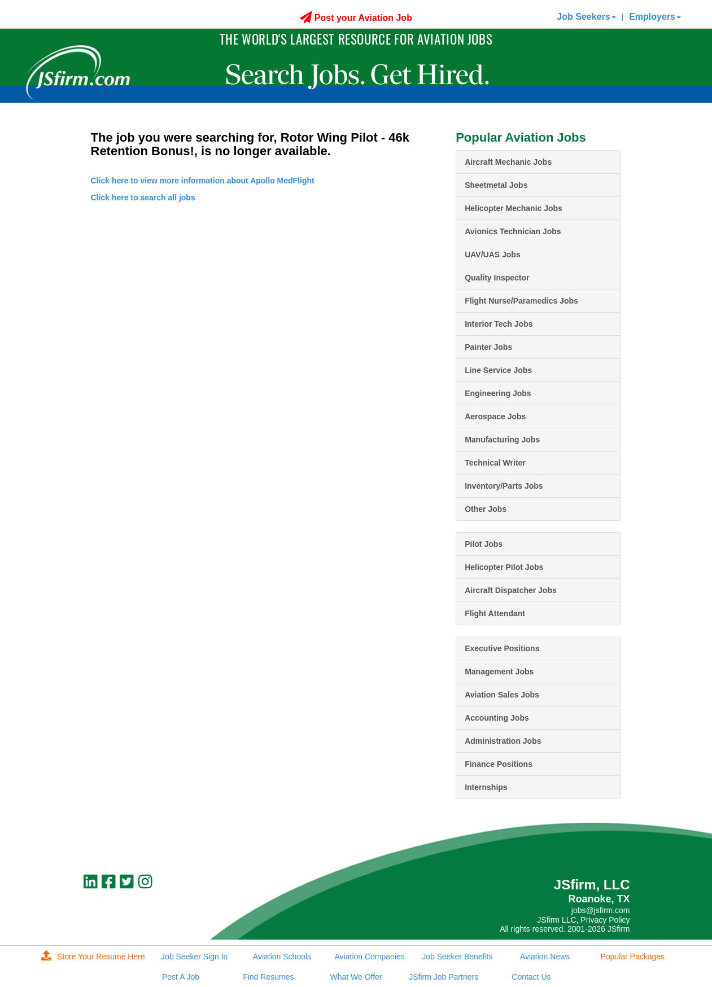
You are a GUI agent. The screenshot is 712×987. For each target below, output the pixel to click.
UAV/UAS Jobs (493, 254)
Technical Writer (495, 462)
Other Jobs (485, 509)
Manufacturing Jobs (502, 439)
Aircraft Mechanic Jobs (508, 161)
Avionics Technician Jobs (513, 231)
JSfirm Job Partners (443, 976)
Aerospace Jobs (495, 416)
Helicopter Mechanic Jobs (513, 208)
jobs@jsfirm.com (600, 910)
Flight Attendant (495, 613)
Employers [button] (655, 16)
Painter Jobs (488, 347)
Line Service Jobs (498, 370)
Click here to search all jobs (143, 197)
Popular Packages (632, 956)
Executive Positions (502, 648)
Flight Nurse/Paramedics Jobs (521, 300)
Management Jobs (499, 671)
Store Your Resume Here (93, 956)
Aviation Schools (282, 956)
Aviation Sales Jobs (502, 694)
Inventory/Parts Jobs (504, 485)
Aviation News (545, 956)
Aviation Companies (370, 956)
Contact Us (531, 976)
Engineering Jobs (498, 393)
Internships (486, 787)
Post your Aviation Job (356, 18)
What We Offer (356, 976)
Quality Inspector (497, 277)
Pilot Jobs (484, 544)
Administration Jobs (503, 740)
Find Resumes (268, 976)
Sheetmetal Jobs (496, 185)
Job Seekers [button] (586, 16)
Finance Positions (498, 764)
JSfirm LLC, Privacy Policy (583, 919)
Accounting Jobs (497, 717)
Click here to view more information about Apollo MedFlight (202, 180)
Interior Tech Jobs (498, 323)
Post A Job (180, 976)
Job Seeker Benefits (457, 956)
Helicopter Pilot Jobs (504, 567)
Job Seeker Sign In (194, 956)
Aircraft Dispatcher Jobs (511, 590)
